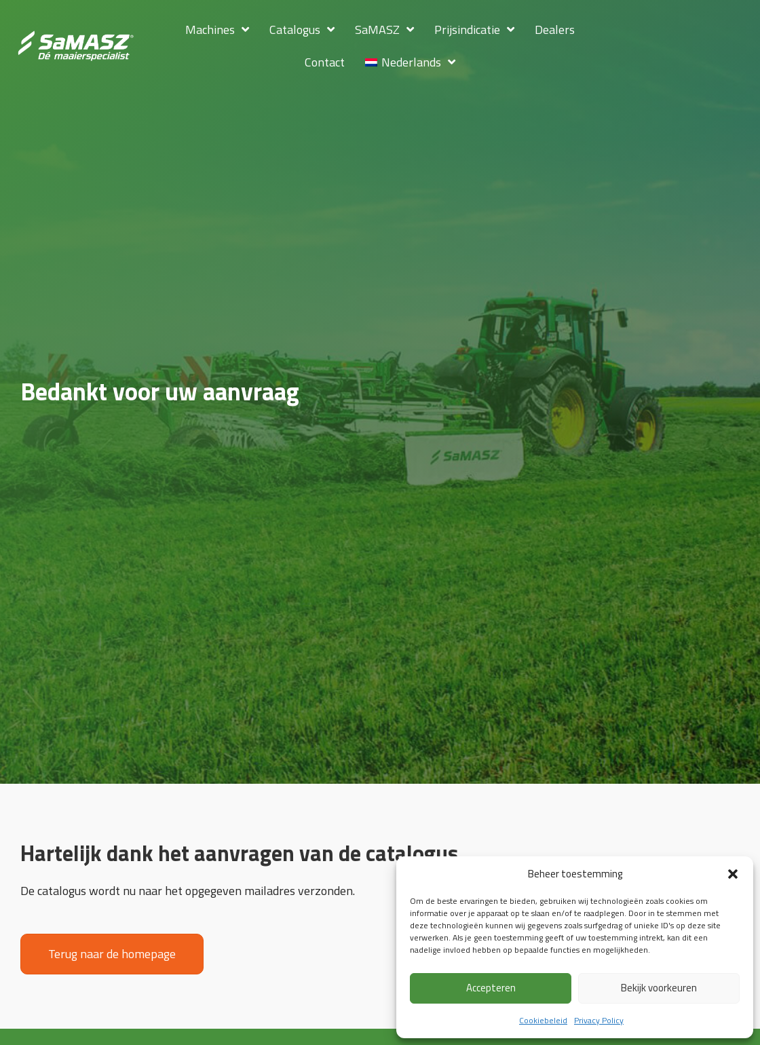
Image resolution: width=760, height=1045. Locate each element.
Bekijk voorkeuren (659, 987)
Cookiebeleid (543, 1020)
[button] (733, 874)
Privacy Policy (599, 1020)
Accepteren (491, 987)
